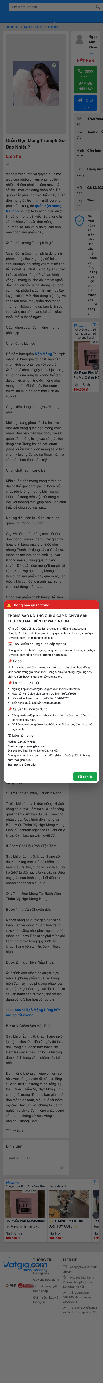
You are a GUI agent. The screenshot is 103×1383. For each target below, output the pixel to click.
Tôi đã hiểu (85, 776)
